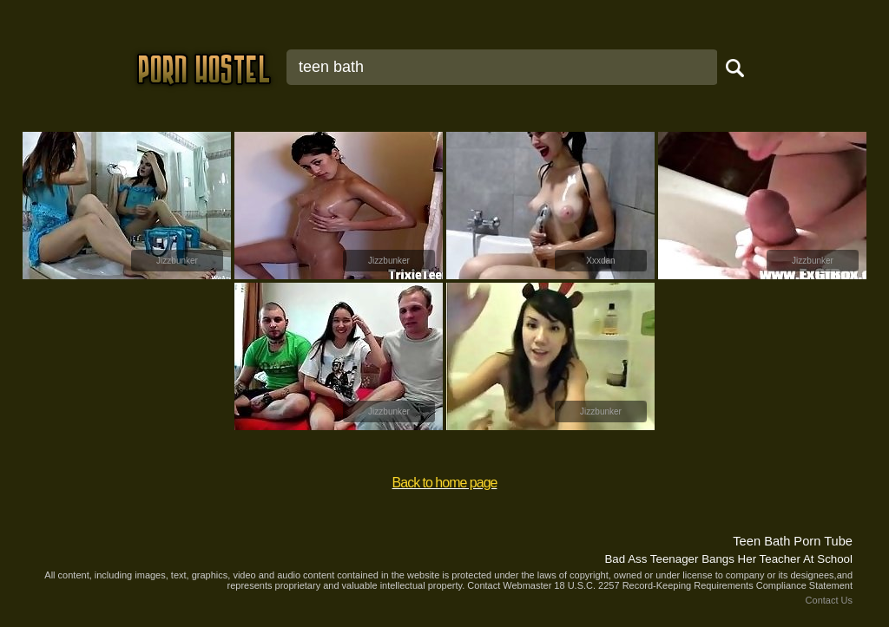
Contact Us (829, 600)
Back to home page (444, 482)
